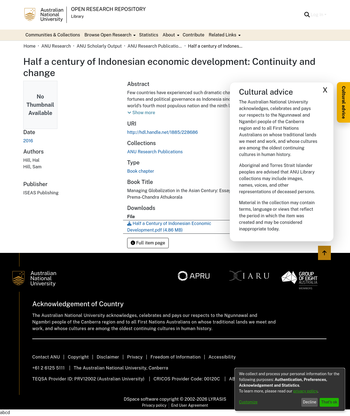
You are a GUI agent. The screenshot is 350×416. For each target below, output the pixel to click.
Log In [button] (317, 14)
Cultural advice (343, 102)
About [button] (169, 34)
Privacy (135, 357)
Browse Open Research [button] (108, 34)
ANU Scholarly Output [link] (99, 46)
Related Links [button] (222, 34)
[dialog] (290, 389)
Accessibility (222, 357)
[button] (307, 14)
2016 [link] (28, 140)
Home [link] (30, 46)
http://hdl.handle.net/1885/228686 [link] (162, 132)
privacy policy (305, 391)
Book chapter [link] (140, 171)
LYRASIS (217, 399)
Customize (248, 402)
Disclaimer (108, 357)
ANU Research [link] (56, 46)
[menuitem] (109, 35)
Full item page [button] (148, 242)
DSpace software (141, 399)
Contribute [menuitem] (193, 34)
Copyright (78, 357)
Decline (309, 402)
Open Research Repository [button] (108, 9)
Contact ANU (46, 357)
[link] (155, 151)
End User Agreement (189, 405)
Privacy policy (154, 405)
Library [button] (77, 16)
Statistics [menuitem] (148, 34)
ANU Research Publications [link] (154, 46)
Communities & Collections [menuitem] (52, 34)
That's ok (329, 402)
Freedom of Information (175, 357)
